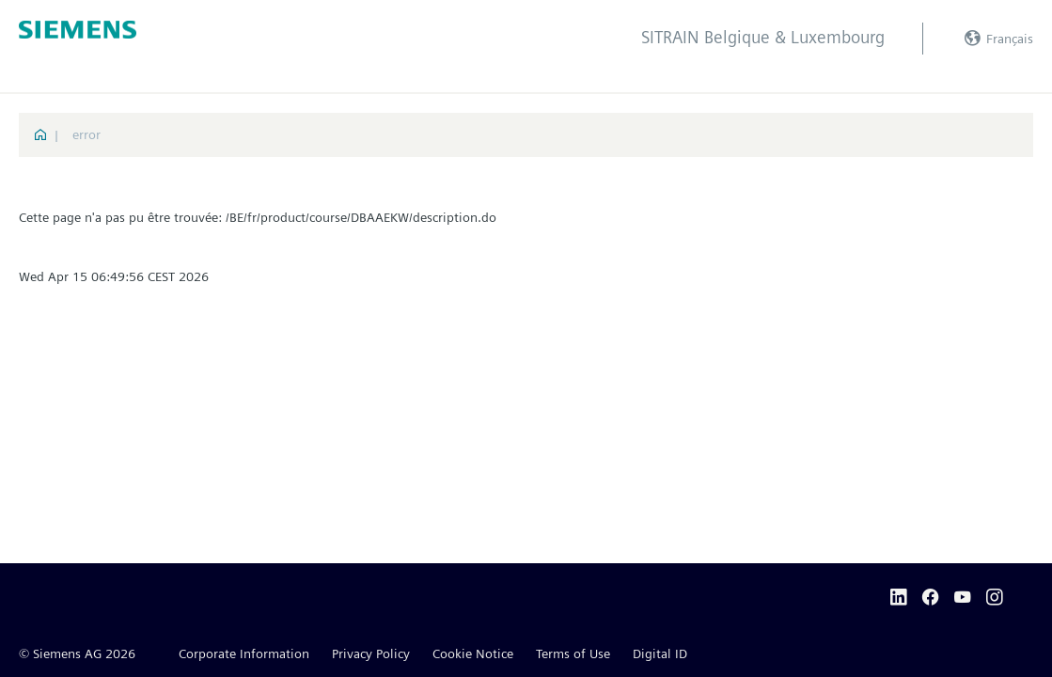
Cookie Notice (472, 653)
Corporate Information (244, 653)
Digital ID (660, 653)
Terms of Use (573, 653)
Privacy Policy (371, 653)
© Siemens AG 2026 (77, 653)
